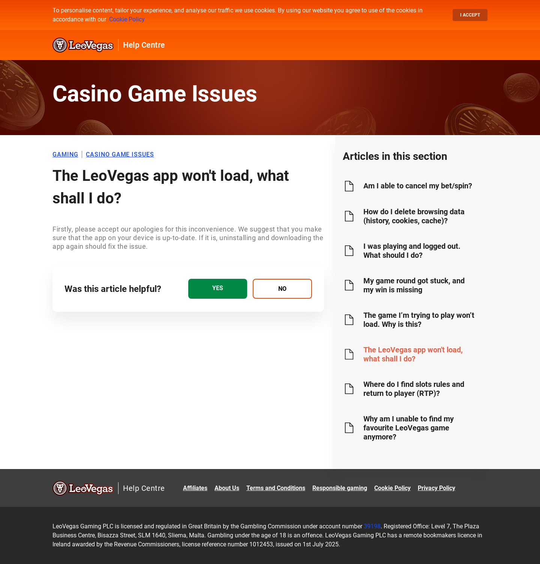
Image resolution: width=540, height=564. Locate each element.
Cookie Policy (127, 19)
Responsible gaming (339, 488)
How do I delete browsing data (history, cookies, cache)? (414, 216)
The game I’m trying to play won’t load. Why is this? (418, 320)
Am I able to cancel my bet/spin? (417, 185)
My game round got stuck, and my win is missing (414, 285)
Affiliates (195, 488)
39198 (372, 526)
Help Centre (144, 45)
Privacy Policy (436, 488)
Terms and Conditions (275, 488)
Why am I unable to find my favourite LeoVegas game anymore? (408, 427)
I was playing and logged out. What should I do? (411, 251)
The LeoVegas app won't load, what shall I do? (413, 354)
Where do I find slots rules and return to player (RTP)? (413, 389)
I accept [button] (470, 15)
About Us (226, 488)
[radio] (217, 289)
